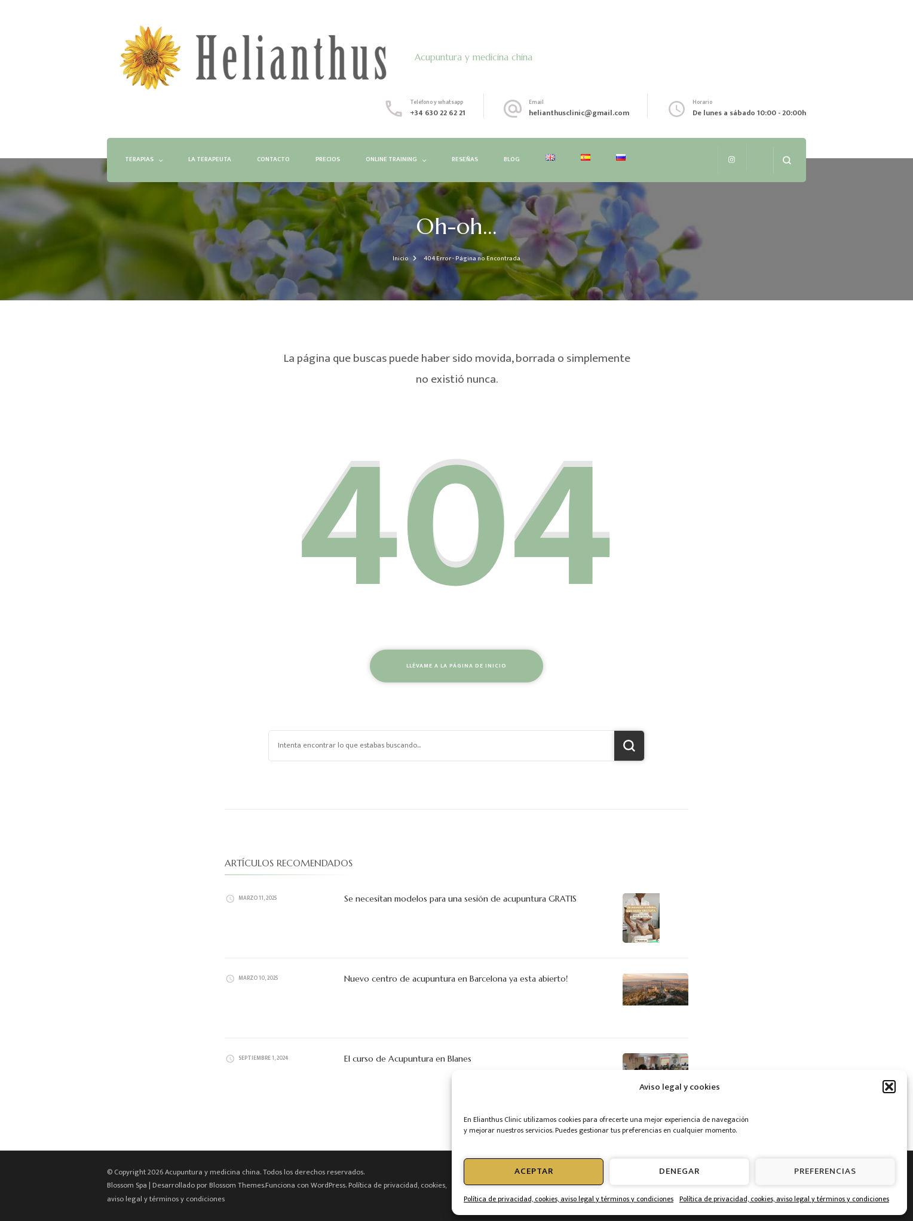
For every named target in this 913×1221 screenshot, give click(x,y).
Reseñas (465, 159)
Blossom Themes (236, 1185)
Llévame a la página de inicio (456, 666)
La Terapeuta (209, 159)
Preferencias (825, 1171)
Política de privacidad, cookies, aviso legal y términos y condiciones (568, 1199)
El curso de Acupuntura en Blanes (407, 1058)
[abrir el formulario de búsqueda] (786, 160)
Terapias (139, 159)
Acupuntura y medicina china (473, 57)
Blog (512, 159)
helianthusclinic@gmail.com (579, 113)
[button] (889, 1087)
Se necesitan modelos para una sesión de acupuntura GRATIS (460, 898)
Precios (327, 159)
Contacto (273, 159)
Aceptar (533, 1171)
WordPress (328, 1185)
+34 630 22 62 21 (437, 113)
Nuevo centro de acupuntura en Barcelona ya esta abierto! (456, 978)
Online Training (391, 159)
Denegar (679, 1171)
